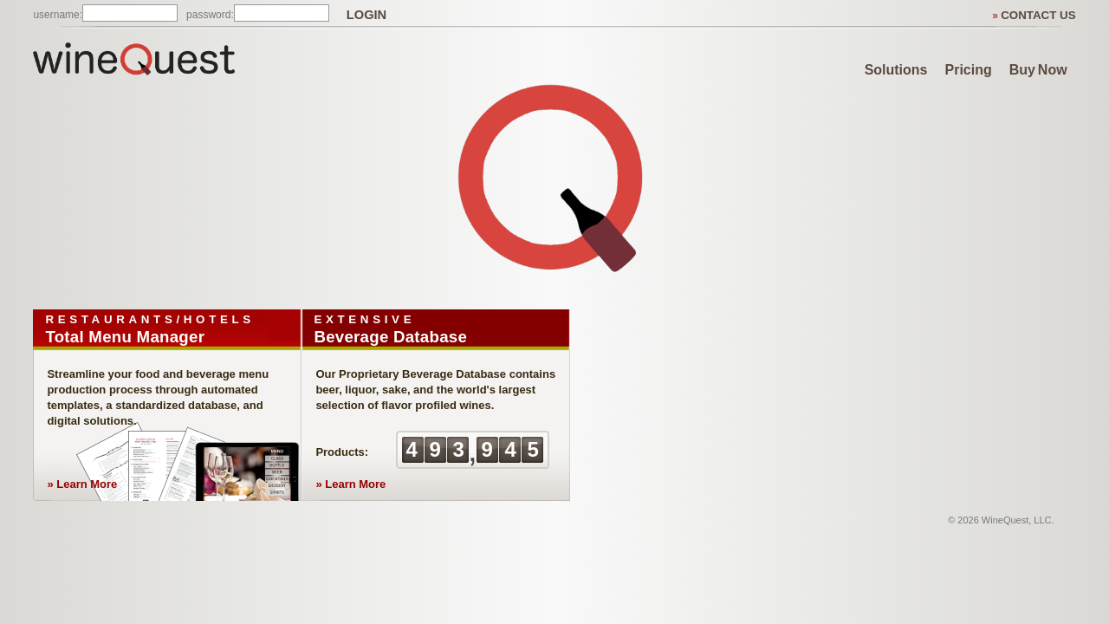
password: (210, 15)
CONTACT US (1038, 15)
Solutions (896, 69)
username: (57, 15)
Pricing (968, 69)
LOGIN (366, 15)
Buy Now (1038, 69)
